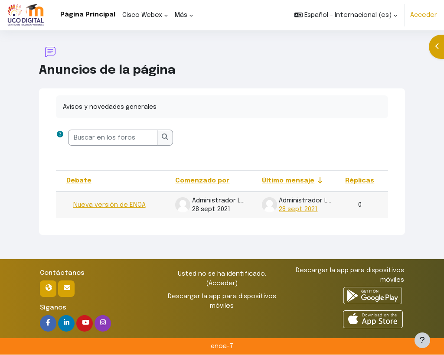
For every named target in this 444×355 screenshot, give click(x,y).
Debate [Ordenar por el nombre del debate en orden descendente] (78, 180)
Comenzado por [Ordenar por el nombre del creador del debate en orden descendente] (203, 180)
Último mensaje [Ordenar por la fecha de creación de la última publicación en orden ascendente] (288, 180)
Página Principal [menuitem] (87, 14)
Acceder (423, 15)
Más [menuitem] (181, 15)
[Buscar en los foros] (112, 138)
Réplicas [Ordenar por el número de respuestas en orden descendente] (359, 180)
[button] (346, 15)
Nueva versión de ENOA (109, 205)
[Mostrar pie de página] (422, 340)
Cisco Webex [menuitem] (142, 15)
